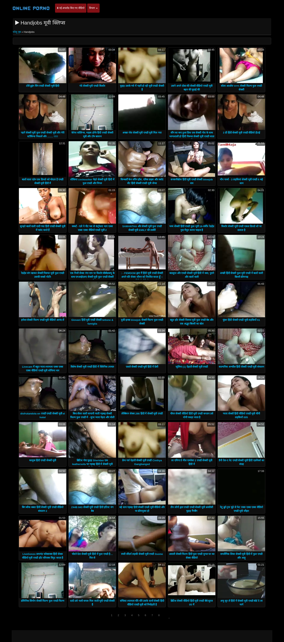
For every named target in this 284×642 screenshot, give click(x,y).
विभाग (93, 8)
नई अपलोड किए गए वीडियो (70, 8)
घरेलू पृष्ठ (17, 31)
